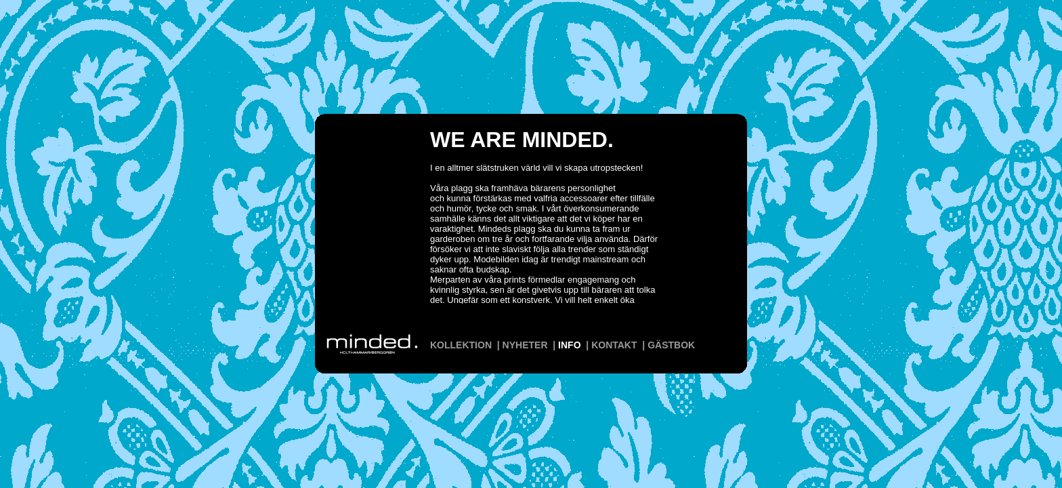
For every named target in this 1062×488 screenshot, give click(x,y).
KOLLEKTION (461, 345)
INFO (569, 345)
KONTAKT (614, 345)
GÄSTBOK (671, 345)
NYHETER (525, 345)
